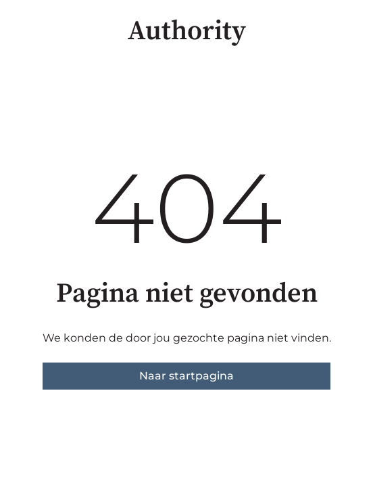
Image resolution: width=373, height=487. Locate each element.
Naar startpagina (186, 375)
